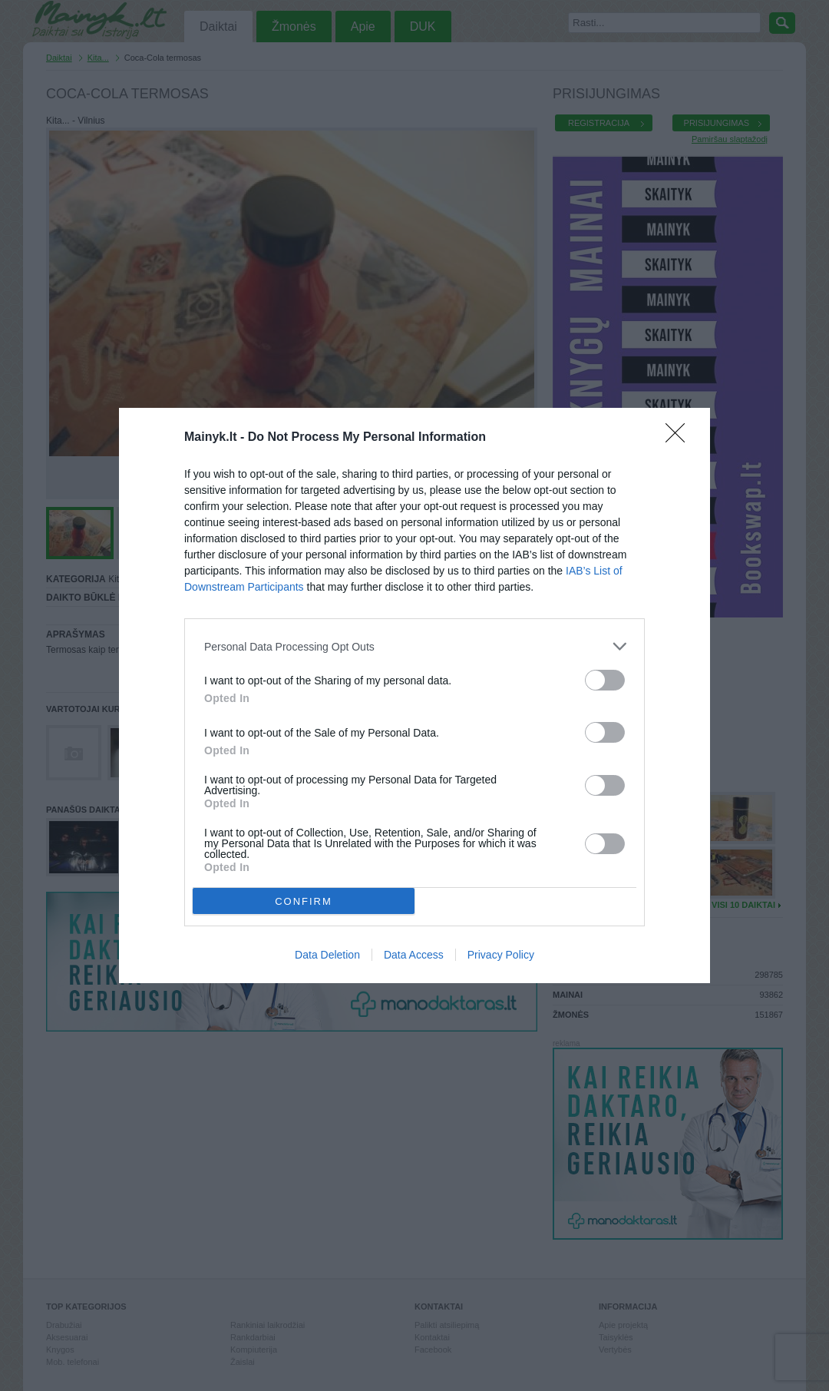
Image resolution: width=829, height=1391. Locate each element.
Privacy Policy (500, 955)
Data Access (414, 955)
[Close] (680, 437)
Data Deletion (327, 955)
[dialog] (414, 695)
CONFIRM (303, 901)
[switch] (605, 680)
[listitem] (414, 646)
